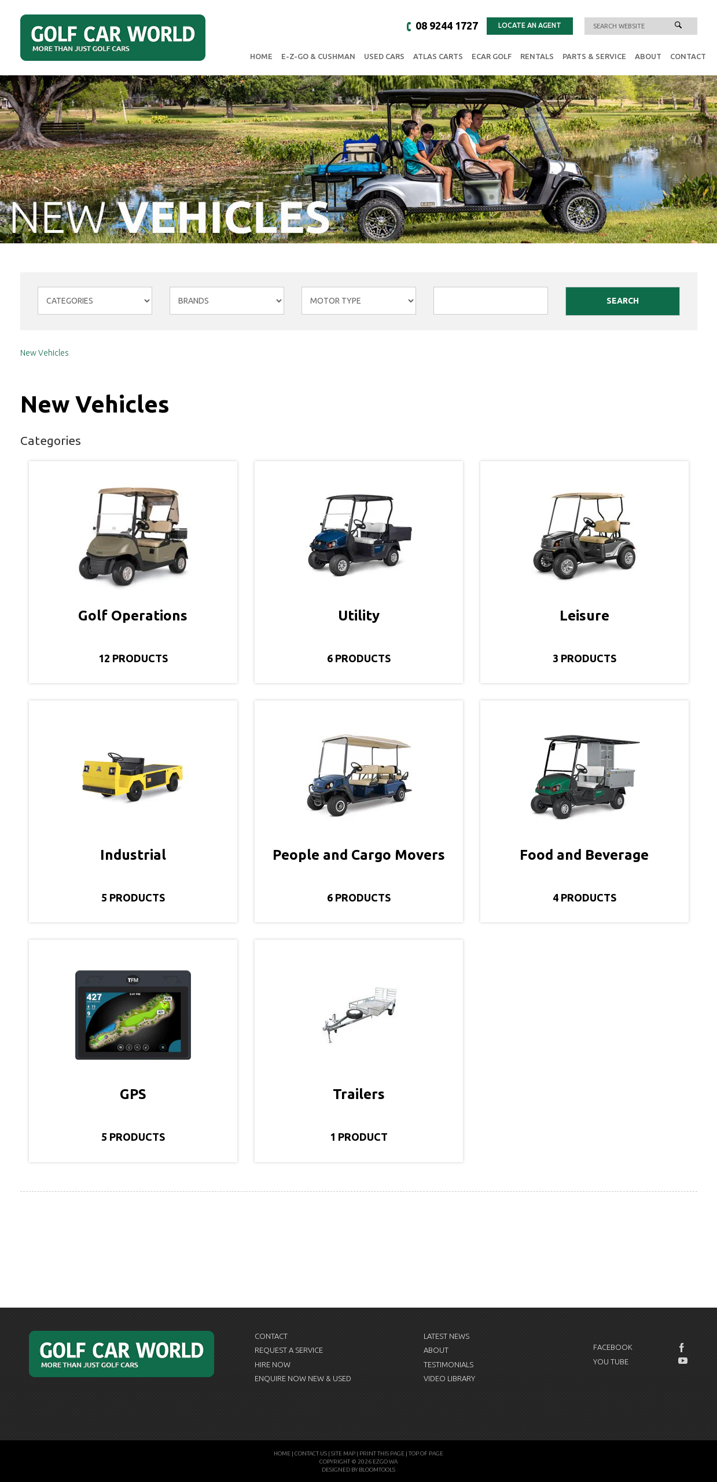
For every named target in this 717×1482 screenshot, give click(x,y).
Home (261, 56)
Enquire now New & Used (303, 1378)
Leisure (584, 615)
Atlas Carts (438, 56)
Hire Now (273, 1364)
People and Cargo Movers (359, 855)
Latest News (446, 1336)
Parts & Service (594, 56)
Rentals (537, 56)
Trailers (359, 1094)
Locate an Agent (529, 25)
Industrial (133, 855)
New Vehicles (44, 352)
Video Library (449, 1378)
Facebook (613, 1347)
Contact (688, 56)
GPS (133, 1094)
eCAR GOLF (492, 56)
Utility (359, 615)
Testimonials (448, 1364)
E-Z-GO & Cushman (318, 56)
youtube (683, 1361)
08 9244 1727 (447, 25)
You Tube (610, 1361)
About (648, 56)
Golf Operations (132, 615)
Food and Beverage (584, 855)
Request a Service (289, 1350)
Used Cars (384, 56)
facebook (683, 1347)
